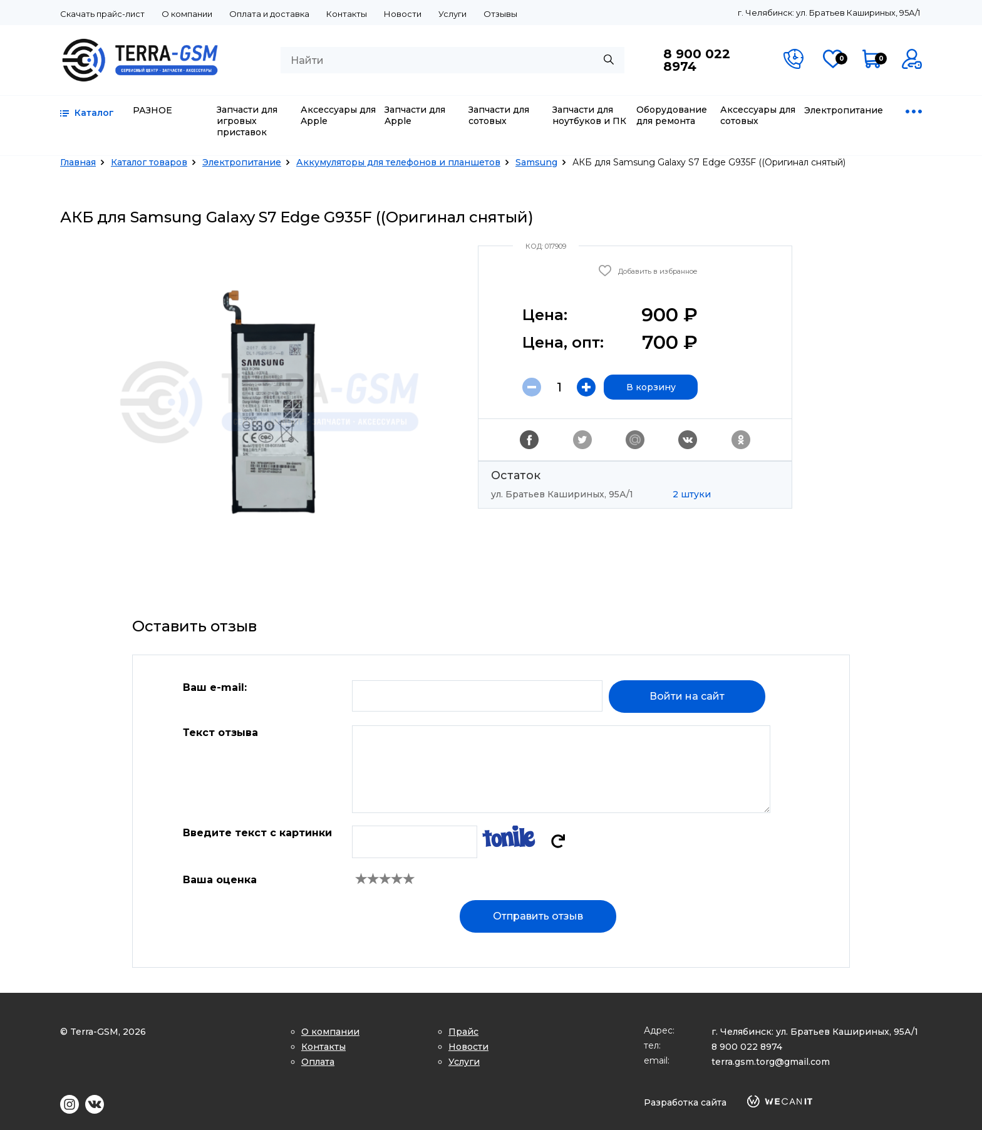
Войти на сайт (687, 696)
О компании (187, 14)
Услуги (452, 14)
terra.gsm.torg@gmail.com (770, 1061)
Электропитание (843, 110)
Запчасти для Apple (415, 115)
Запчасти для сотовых (498, 115)
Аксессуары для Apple (338, 115)
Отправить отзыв (538, 916)
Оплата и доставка (269, 14)
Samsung (536, 162)
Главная (78, 162)
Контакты (346, 14)
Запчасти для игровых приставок (247, 121)
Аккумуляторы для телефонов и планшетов (398, 162)
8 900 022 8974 (696, 60)
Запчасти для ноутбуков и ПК (589, 115)
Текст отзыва (220, 733)
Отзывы (500, 14)
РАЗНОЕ (152, 110)
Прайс (463, 1031)
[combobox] (452, 60)
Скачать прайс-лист (102, 14)
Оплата (317, 1061)
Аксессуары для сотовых (757, 115)
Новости (402, 14)
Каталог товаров (149, 162)
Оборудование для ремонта (671, 115)
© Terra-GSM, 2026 (103, 1031)
